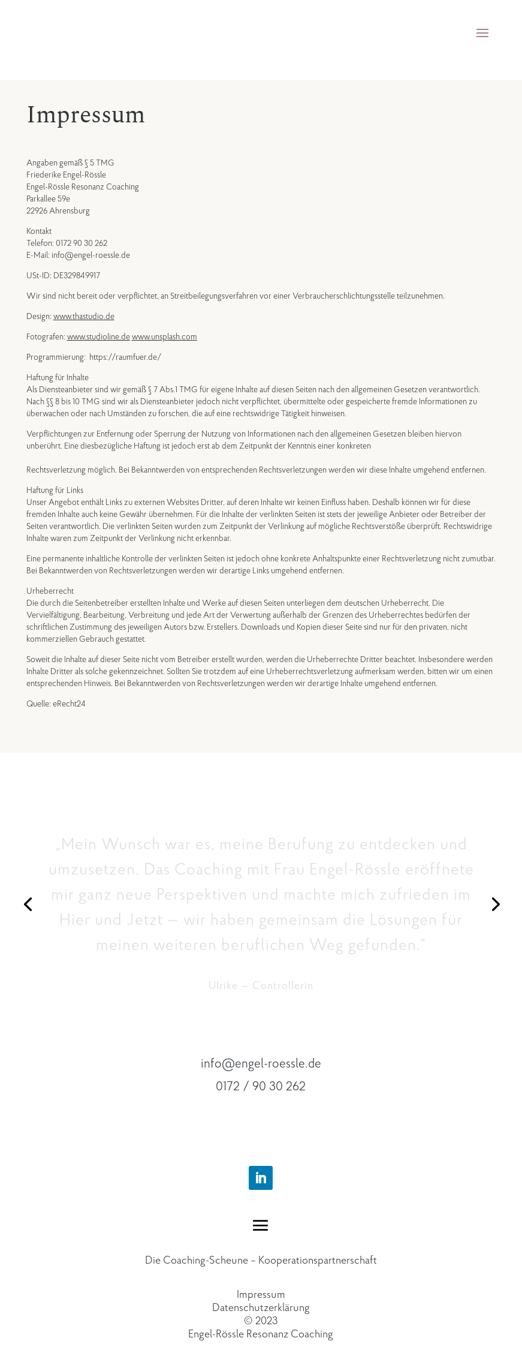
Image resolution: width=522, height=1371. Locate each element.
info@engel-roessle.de (261, 1064)
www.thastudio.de (83, 316)
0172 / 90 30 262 (261, 1087)
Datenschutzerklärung (261, 1308)
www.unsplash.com (164, 337)
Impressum (261, 1295)
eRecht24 (69, 704)
